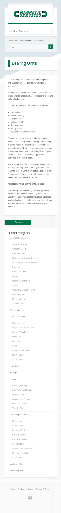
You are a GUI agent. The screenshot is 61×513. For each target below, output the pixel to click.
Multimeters (17, 421)
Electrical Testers (19, 439)
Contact (39, 489)
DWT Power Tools (17, 317)
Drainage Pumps (19, 404)
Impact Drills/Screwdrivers (23, 327)
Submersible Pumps (21, 399)
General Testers (19, 435)
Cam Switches (18, 253)
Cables (15, 276)
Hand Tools (15, 366)
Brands (30, 489)
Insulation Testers (19, 430)
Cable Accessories (20, 244)
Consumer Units (19, 272)
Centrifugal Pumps (20, 385)
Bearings (28, 40)
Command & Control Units (23, 290)
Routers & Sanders (20, 350)
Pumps (13, 379)
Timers (15, 285)
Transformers (18, 304)
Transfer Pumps (19, 408)
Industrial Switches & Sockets (25, 262)
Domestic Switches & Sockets (25, 258)
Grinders (16, 341)
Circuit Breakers (19, 249)
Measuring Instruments (20, 415)
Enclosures (17, 267)
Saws (14, 346)
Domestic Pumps (19, 394)
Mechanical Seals (17, 464)
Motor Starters (18, 299)
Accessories (17, 359)
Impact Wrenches (19, 332)
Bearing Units (39, 40)
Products (21, 489)
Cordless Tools (18, 323)
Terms (47, 489)
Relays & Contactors (21, 281)
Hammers (16, 337)
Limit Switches (18, 294)
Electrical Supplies (18, 238)
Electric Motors (16, 310)
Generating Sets (17, 471)
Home (21, 40)
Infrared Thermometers (22, 448)
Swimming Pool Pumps (22, 390)
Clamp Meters (18, 426)
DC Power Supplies (20, 453)
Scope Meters (18, 444)
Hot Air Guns (17, 355)
